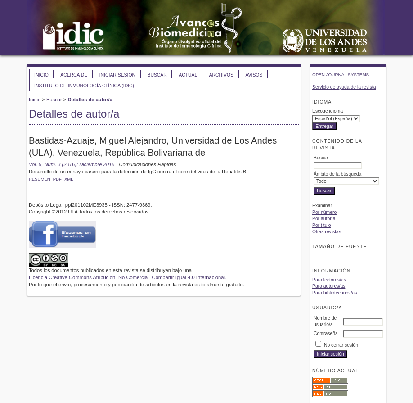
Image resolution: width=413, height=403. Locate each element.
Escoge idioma (327, 111)
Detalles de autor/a (89, 99)
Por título (321, 225)
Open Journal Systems (340, 74)
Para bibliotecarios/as (334, 292)
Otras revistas (326, 231)
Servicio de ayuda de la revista (344, 87)
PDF (57, 179)
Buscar (156, 74)
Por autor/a (323, 218)
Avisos (253, 74)
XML (68, 179)
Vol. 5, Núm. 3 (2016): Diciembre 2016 (71, 164)
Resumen (39, 179)
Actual (188, 74)
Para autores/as (328, 286)
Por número (324, 212)
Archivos (221, 74)
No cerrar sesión (341, 345)
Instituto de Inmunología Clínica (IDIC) (84, 85)
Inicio (41, 74)
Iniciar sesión (117, 74)
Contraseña (326, 333)
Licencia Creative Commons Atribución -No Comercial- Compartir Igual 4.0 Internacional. (127, 277)
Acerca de (73, 74)
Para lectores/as (329, 279)
